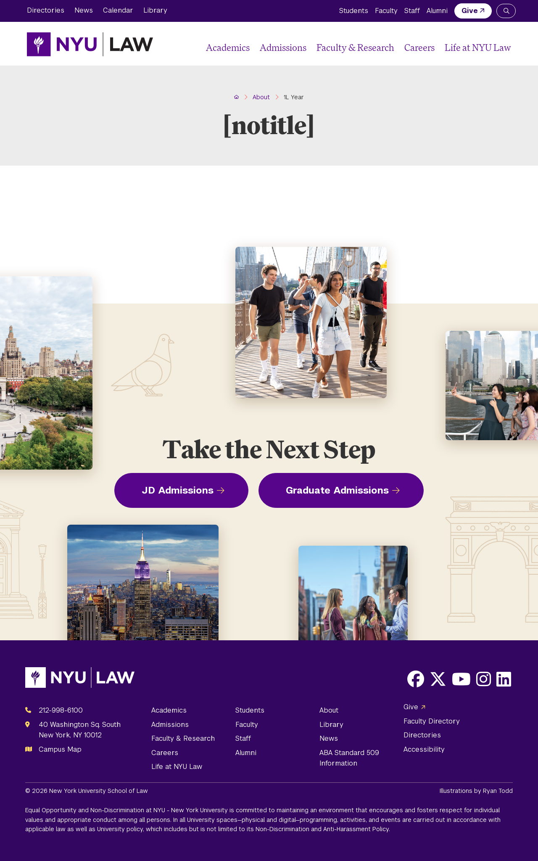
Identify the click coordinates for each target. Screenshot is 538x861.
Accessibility (424, 749)
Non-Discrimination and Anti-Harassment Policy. (323, 829)
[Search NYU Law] (506, 11)
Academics (228, 47)
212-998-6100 (61, 710)
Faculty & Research (355, 47)
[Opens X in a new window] (438, 679)
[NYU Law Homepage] (90, 44)
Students (353, 10)
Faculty (386, 10)
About (328, 710)
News (83, 10)
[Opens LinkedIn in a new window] (503, 679)
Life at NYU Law (478, 47)
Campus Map (60, 749)
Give (470, 10)
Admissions (283, 47)
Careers (419, 47)
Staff (412, 10)
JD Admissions (178, 490)
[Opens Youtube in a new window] (461, 679)
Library (155, 10)
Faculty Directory (432, 721)
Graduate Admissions (337, 490)
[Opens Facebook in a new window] (415, 679)
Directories (45, 10)
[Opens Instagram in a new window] (483, 679)
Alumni (437, 10)
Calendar (118, 10)
